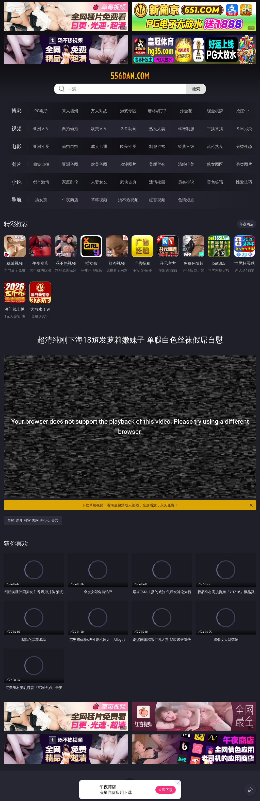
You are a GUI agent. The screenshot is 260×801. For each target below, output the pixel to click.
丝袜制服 (186, 128)
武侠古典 (128, 182)
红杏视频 (157, 200)
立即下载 (165, 789)
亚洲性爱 (41, 146)
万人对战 (99, 111)
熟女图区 (215, 164)
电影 (16, 146)
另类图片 (244, 164)
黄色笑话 (215, 182)
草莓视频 (99, 200)
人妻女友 (99, 182)
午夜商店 (70, 200)
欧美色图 (99, 164)
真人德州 (70, 111)
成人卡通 (99, 146)
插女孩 (41, 200)
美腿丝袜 (157, 164)
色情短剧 (186, 200)
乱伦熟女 (215, 146)
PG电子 (41, 111)
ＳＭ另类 (244, 128)
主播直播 (215, 128)
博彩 (16, 110)
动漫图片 (128, 164)
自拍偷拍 (70, 128)
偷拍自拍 (70, 146)
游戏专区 (128, 111)
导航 (16, 199)
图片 (16, 164)
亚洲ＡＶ (41, 128)
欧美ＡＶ (99, 128)
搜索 (196, 89)
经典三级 (186, 146)
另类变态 (244, 146)
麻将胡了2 (157, 111)
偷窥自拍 (41, 164)
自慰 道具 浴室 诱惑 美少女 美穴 (32, 520)
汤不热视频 (128, 200)
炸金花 (186, 111)
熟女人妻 (157, 128)
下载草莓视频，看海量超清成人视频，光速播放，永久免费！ (168, 505)
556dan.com (129, 76)
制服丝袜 (157, 146)
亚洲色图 (70, 164)
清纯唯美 (186, 164)
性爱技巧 (244, 182)
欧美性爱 (128, 146)
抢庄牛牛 (244, 111)
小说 (16, 181)
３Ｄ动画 (128, 128)
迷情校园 (157, 182)
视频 (16, 128)
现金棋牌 (215, 111)
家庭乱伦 (70, 182)
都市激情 (41, 182)
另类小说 (186, 182)
